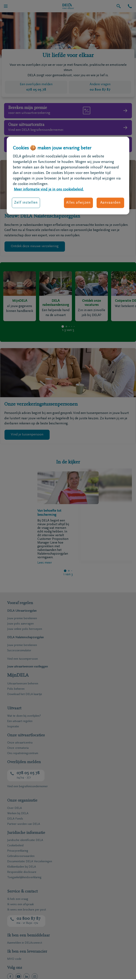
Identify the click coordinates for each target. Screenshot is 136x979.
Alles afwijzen (78, 203)
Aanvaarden (110, 203)
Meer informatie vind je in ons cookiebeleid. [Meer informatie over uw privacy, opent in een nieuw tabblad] (49, 190)
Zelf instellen (26, 203)
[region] (68, 175)
